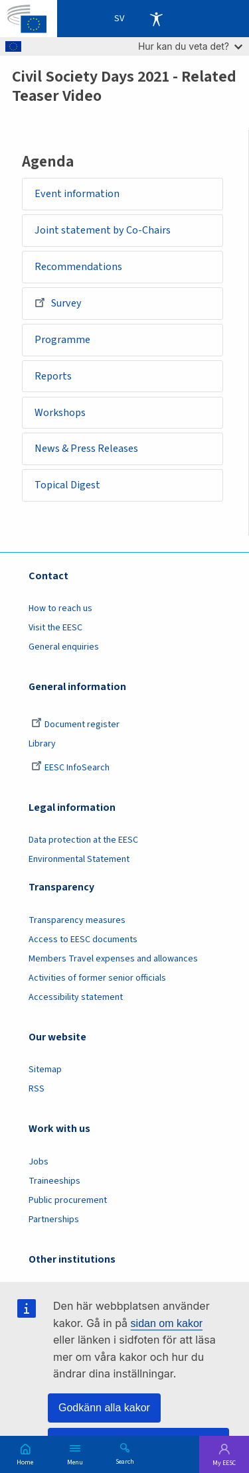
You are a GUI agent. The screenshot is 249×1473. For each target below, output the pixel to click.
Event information (77, 193)
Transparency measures (77, 920)
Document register (75, 724)
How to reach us (60, 608)
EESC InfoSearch (70, 767)
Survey (58, 302)
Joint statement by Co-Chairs (103, 230)
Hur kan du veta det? (190, 46)
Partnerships (54, 1219)
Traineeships (54, 1181)
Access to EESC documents (83, 939)
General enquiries (64, 647)
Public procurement (68, 1200)
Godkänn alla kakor (104, 1407)
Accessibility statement (76, 997)
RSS (36, 1088)
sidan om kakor (167, 1323)
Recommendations (78, 266)
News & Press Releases (86, 448)
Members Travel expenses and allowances (113, 958)
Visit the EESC (55, 627)
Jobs (38, 1161)
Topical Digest (67, 485)
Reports (53, 376)
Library (42, 743)
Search (125, 1461)
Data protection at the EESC (83, 840)
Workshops (60, 412)
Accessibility (156, 18)
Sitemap (45, 1069)
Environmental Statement (79, 859)
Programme (62, 339)
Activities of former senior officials (97, 978)
